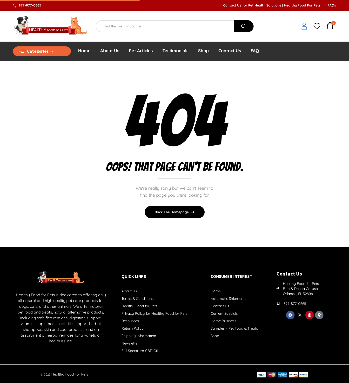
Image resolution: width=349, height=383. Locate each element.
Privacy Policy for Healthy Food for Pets (154, 313)
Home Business (223, 321)
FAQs (332, 5)
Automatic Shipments (228, 298)
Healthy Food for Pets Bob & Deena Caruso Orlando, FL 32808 (301, 288)
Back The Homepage (172, 212)
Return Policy (132, 328)
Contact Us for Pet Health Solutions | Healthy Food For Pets (272, 5)
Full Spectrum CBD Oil (139, 350)
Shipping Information (138, 335)
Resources (130, 321)
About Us (129, 291)
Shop (215, 335)
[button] (330, 26)
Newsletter (130, 343)
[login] (304, 26)
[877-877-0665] (278, 303)
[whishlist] (317, 27)
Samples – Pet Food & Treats (234, 328)
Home (216, 291)
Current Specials (224, 313)
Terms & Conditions (137, 298)
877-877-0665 (30, 5)
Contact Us (220, 306)
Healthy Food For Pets (69, 374)
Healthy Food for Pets (139, 306)
